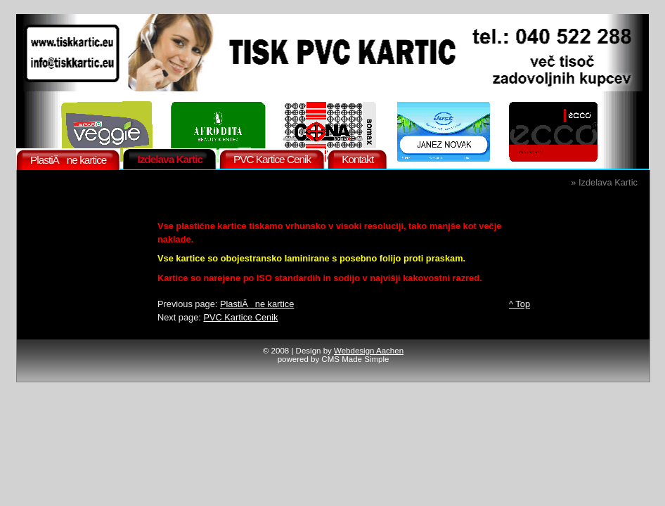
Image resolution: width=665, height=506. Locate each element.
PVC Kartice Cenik (240, 317)
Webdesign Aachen (368, 350)
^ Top (519, 304)
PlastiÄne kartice (257, 304)
